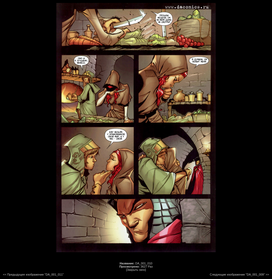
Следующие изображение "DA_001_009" (237, 274)
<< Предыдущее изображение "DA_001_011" (33, 274)
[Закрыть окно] (136, 269)
